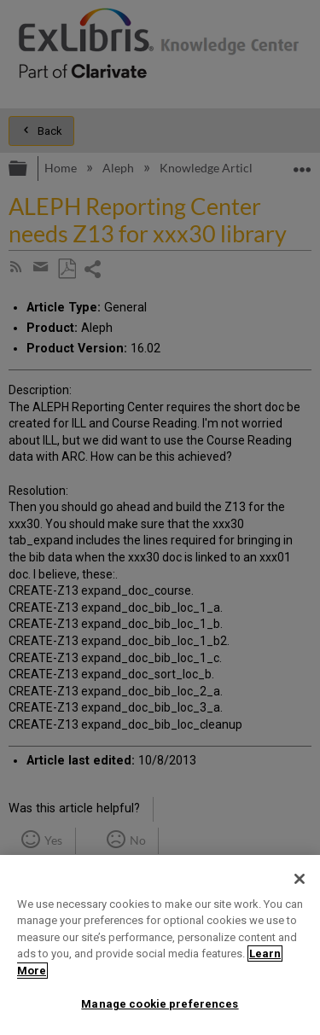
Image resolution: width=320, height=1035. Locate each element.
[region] (160, 945)
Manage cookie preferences (159, 1003)
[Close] (299, 879)
